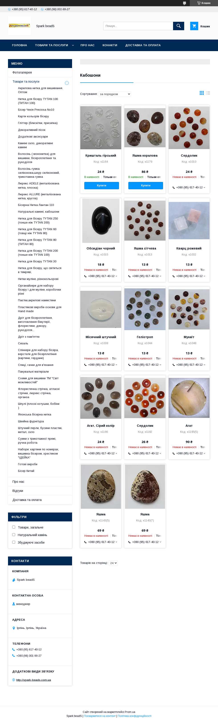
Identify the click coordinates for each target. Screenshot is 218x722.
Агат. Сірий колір (101, 425)
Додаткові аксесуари (33, 136)
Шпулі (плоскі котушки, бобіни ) (38, 405)
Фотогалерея (22, 72)
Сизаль (23, 343)
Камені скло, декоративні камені (35, 145)
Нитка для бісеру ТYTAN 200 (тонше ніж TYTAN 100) (38, 252)
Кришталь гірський (100, 155)
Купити (101, 185)
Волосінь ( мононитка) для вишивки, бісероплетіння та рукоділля (37, 158)
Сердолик (189, 155)
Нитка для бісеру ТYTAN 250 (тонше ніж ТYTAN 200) (38, 220)
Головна (19, 45)
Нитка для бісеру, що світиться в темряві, (39, 270)
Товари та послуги (51, 45)
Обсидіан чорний (101, 248)
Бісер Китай (26, 471)
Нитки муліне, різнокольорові (38, 279)
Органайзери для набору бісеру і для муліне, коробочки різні (39, 289)
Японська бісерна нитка (34, 414)
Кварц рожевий (189, 248)
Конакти (110, 45)
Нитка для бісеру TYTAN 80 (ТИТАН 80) (37, 241)
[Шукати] (178, 26)
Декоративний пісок (31, 130)
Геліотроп (145, 337)
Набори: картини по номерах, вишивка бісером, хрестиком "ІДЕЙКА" (38, 453)
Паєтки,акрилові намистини (37, 300)
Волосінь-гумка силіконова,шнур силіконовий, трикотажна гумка (39, 172)
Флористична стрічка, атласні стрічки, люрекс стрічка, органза (39, 393)
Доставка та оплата (143, 45)
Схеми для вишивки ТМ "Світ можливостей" (38, 380)
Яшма (100, 514)
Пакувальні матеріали (33, 371)
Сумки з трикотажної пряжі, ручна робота (37, 440)
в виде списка (208, 94)
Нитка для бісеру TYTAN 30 (37, 261)
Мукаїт (189, 337)
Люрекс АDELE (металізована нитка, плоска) (38, 185)
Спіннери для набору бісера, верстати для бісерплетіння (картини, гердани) (38, 354)
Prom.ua (130, 712)
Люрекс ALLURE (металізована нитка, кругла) (39, 196)
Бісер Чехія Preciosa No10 (36, 109)
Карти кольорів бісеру (33, 116)
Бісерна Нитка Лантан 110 (36, 205)
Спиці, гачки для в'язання (35, 365)
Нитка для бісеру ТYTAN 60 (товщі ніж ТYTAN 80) (37, 231)
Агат (189, 425)
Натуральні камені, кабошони (38, 211)
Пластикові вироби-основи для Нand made (39, 309)
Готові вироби (27, 464)
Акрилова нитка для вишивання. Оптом (40, 90)
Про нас (88, 45)
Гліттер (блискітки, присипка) (38, 123)
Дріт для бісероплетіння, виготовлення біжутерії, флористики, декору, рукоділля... (35, 324)
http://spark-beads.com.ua (33, 679)
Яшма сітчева (145, 248)
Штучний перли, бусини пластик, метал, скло (40, 430)
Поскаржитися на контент (100, 716)
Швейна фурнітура (31, 421)
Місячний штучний (101, 337)
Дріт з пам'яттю (29, 336)
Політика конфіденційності (134, 716)
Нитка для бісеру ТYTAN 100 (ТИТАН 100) (38, 101)
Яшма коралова (144, 155)
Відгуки (17, 491)
